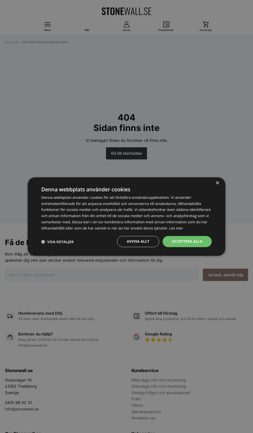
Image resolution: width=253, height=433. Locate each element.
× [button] (217, 183)
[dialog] (126, 216)
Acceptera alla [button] (187, 241)
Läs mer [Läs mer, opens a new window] (176, 228)
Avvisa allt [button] (138, 241)
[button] (57, 241)
